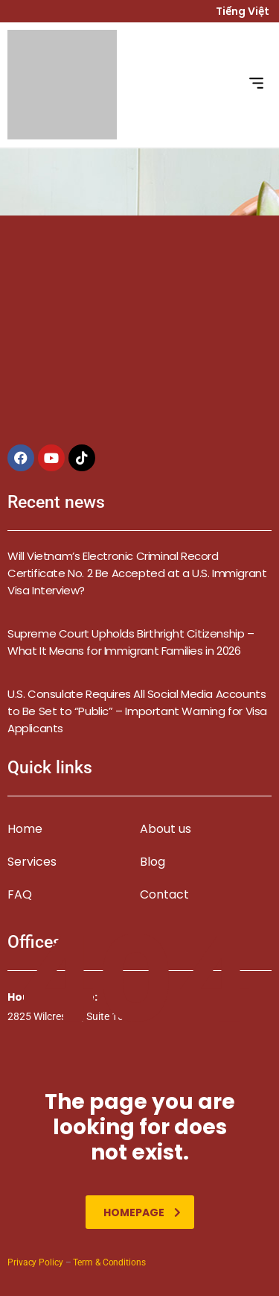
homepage (142, 1212)
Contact (164, 894)
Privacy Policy (35, 1262)
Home (24, 828)
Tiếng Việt (244, 11)
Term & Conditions (109, 1262)
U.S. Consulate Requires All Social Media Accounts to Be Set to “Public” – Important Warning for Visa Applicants (137, 711)
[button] (257, 84)
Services (32, 861)
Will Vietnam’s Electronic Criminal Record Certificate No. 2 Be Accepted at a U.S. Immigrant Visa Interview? (136, 573)
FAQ (19, 894)
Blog (152, 861)
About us (165, 828)
